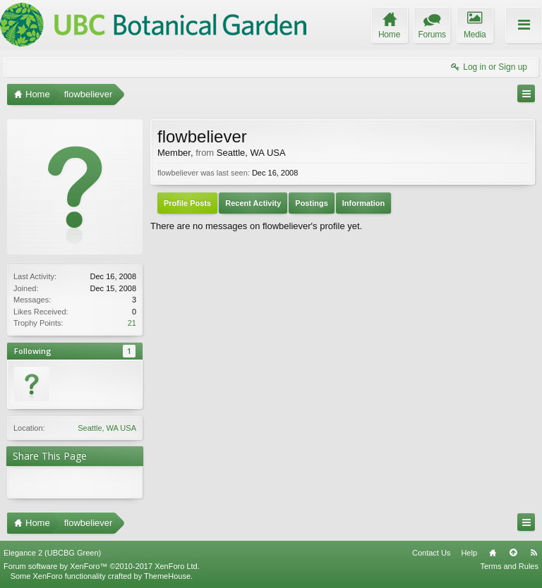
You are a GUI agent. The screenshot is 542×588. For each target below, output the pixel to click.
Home (493, 553)
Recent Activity (253, 203)
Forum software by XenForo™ (102, 566)
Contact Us (431, 553)
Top (513, 553)
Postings (311, 203)
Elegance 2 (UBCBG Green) (52, 553)
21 (132, 323)
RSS (533, 553)
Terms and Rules (509, 566)
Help (469, 553)
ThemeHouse (167, 576)
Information (363, 203)
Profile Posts (187, 203)
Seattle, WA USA (107, 428)
